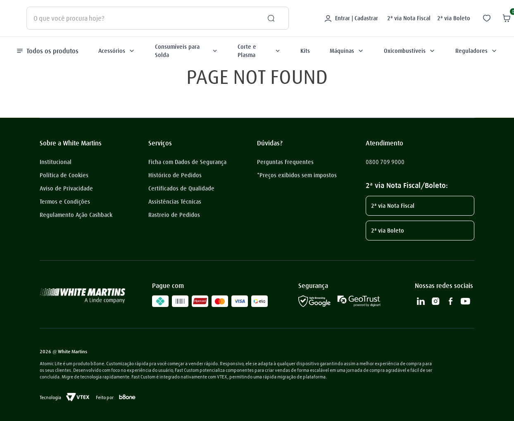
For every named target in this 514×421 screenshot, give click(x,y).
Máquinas (347, 51)
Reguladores (476, 51)
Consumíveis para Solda (186, 51)
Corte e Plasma (259, 51)
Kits (305, 51)
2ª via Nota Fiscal (409, 18)
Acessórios (116, 51)
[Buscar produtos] (268, 18)
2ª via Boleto (453, 18)
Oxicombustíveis (409, 51)
